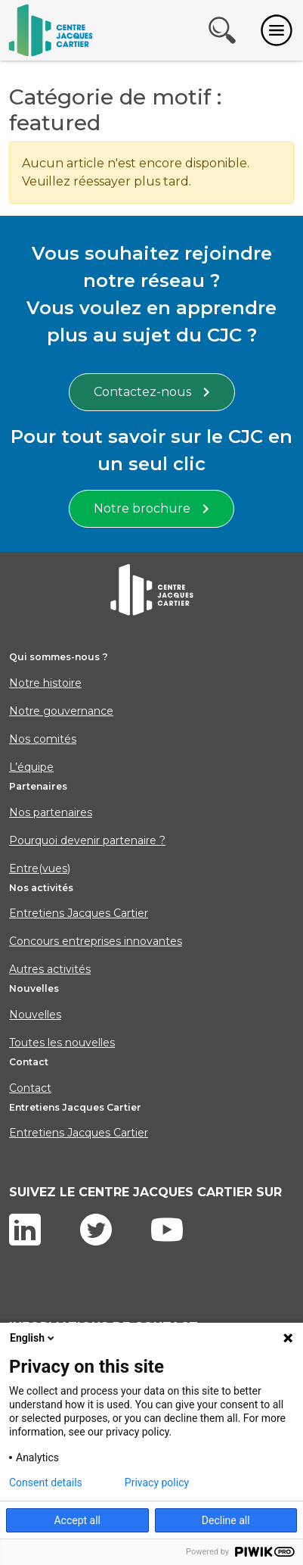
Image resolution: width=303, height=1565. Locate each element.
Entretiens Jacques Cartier (78, 913)
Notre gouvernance (61, 711)
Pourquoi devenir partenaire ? (87, 840)
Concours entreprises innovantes (95, 941)
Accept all (77, 1520)
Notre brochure (151, 508)
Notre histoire (45, 683)
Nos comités (42, 739)
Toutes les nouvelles (62, 1042)
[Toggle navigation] (276, 30)
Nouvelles (35, 1014)
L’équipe (31, 767)
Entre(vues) (39, 868)
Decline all (226, 1520)
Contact (30, 1088)
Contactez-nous (152, 392)
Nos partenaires (50, 812)
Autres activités (50, 969)
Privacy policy (157, 1482)
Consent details (45, 1482)
